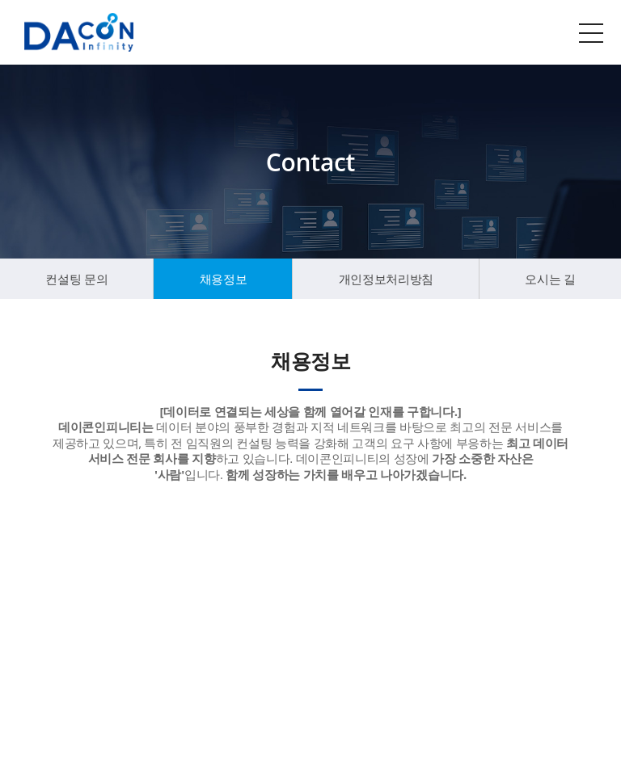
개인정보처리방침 (386, 279)
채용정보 (223, 279)
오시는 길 (550, 279)
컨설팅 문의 (76, 279)
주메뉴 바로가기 (0, 0)
